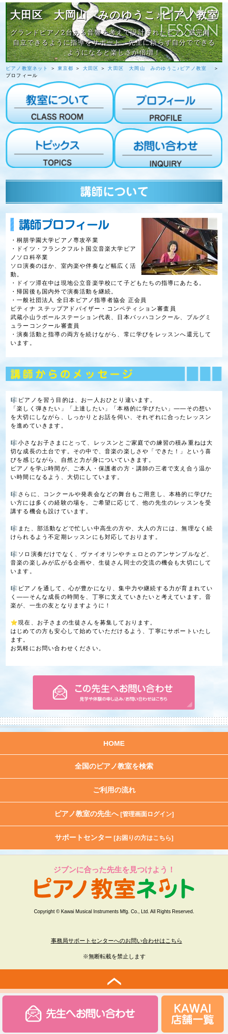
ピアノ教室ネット (27, 68)
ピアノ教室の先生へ (114, 814)
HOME (114, 743)
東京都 (66, 68)
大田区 (91, 68)
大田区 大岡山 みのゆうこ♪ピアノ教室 (160, 68)
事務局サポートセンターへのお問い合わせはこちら (116, 941)
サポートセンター (114, 837)
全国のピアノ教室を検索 (114, 766)
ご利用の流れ (114, 790)
